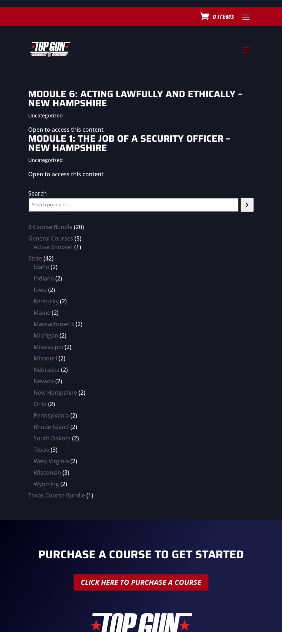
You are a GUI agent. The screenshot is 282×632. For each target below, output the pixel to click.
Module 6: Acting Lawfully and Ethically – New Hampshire (135, 98)
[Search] (247, 205)
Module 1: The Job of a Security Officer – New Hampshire (129, 143)
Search (37, 193)
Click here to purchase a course (141, 582)
